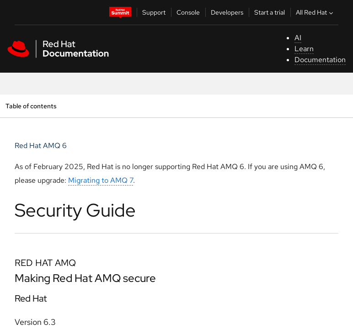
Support (154, 12)
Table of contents (31, 105)
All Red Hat (315, 12)
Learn (304, 48)
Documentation (320, 59)
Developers (227, 12)
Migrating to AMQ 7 (100, 180)
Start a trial (269, 12)
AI (297, 37)
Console (188, 12)
